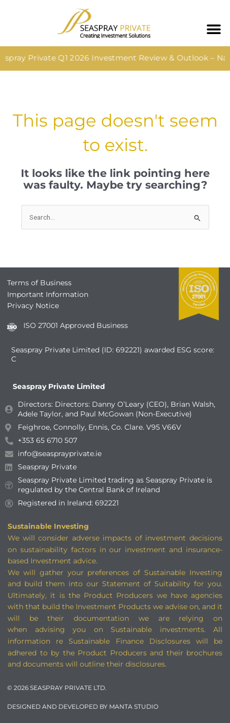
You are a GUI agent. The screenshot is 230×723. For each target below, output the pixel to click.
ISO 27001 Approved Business (75, 325)
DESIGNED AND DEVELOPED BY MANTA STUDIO (82, 706)
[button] (213, 29)
